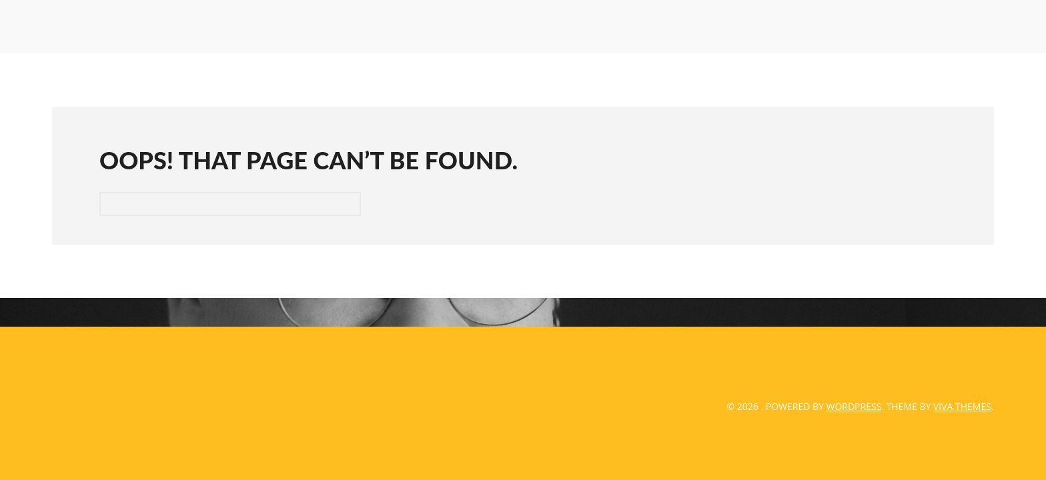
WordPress (854, 406)
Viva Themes (962, 406)
